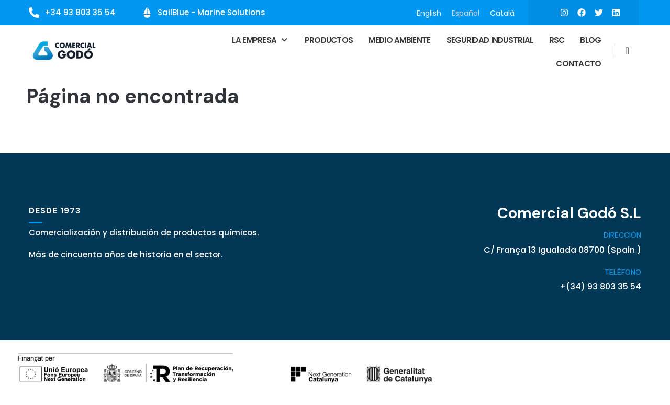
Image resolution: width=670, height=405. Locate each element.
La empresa (260, 39)
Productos (329, 39)
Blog (590, 39)
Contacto (578, 63)
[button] (260, 39)
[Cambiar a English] (428, 13)
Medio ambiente (399, 39)
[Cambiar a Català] (502, 13)
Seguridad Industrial (489, 39)
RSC (557, 39)
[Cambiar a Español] (465, 13)
